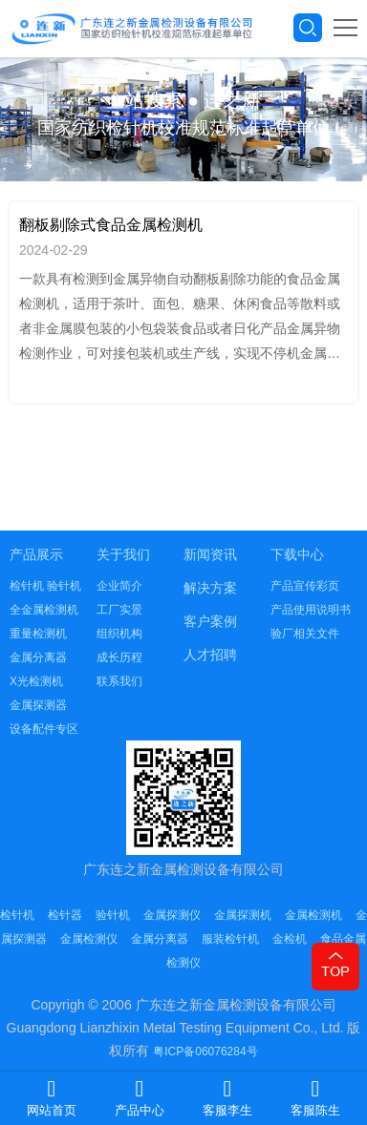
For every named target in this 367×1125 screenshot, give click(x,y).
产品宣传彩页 (304, 586)
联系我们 (119, 681)
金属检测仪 (89, 939)
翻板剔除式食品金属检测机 (111, 225)
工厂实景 (119, 609)
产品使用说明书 (310, 609)
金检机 (289, 939)
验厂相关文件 (304, 633)
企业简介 (119, 586)
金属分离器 (38, 657)
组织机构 (119, 633)
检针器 (65, 915)
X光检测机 (36, 681)
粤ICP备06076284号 (205, 1051)
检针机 (17, 915)
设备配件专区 (44, 729)
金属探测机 (242, 915)
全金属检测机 (44, 609)
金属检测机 (313, 915)
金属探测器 (38, 705)
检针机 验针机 (45, 586)
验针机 (113, 915)
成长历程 (119, 657)
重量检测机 (38, 633)
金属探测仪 (172, 915)
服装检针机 (230, 939)
